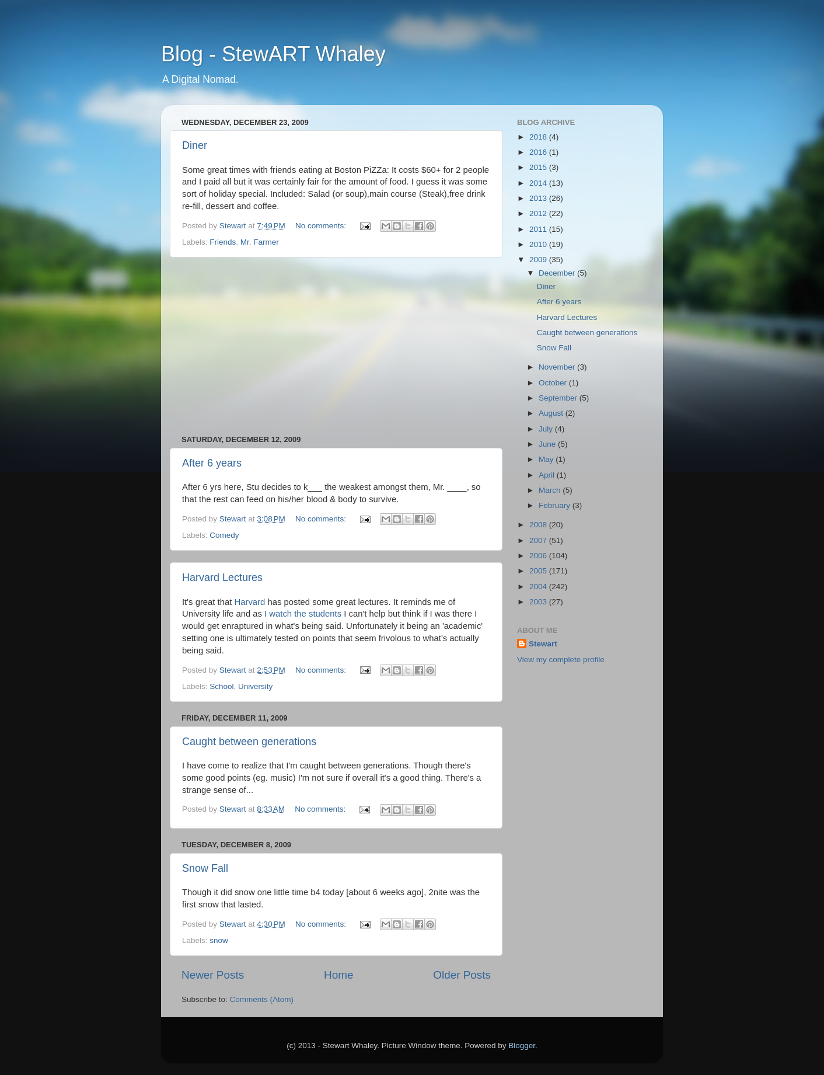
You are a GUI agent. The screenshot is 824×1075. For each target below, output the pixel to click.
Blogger (521, 1045)
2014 (539, 183)
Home (338, 975)
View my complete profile (561, 659)
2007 (539, 540)
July (547, 429)
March (551, 490)
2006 (539, 555)
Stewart (543, 643)
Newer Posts (212, 975)
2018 (539, 137)
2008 (539, 524)
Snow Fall (205, 868)
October (554, 382)
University (255, 686)
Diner (194, 145)
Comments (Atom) (262, 999)
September (559, 398)
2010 (539, 244)
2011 (539, 229)
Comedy (224, 535)
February (555, 505)
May (547, 459)
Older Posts (462, 975)
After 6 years (212, 463)
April (548, 475)
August (552, 413)
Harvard (249, 602)
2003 (539, 601)
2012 (539, 213)
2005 (539, 570)
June (548, 444)
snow (219, 940)
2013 (539, 198)
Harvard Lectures (222, 577)
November (558, 367)
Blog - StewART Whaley (273, 54)
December (558, 273)
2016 (539, 152)
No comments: (321, 225)
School (221, 686)
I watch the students (302, 613)
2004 (539, 586)
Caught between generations (249, 741)
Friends (223, 242)
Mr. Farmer (259, 242)
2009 (539, 259)
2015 (539, 167)
